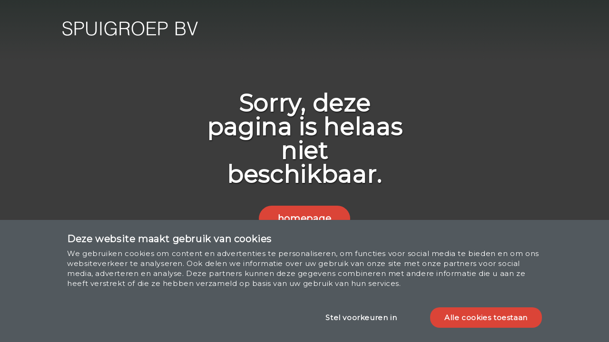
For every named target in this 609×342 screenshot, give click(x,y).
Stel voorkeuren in (361, 317)
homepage (304, 218)
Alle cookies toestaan (486, 317)
